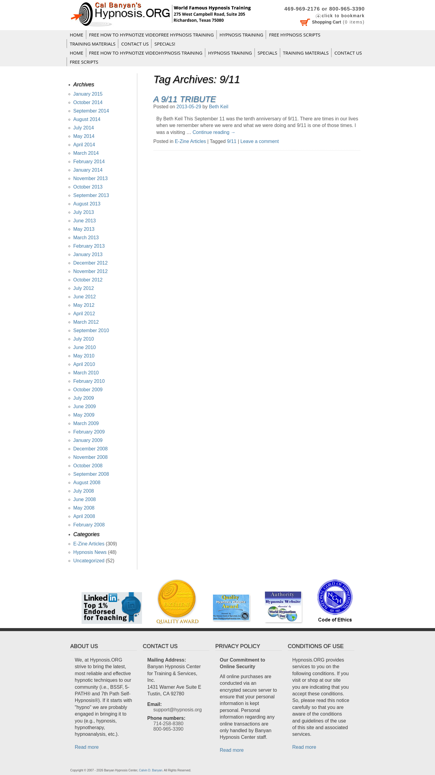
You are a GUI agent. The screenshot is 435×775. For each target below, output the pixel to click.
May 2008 (84, 507)
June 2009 (84, 406)
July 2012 (83, 288)
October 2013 (88, 186)
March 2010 (86, 372)
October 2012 (88, 279)
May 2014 (84, 136)
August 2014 (87, 119)
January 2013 (88, 254)
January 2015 (88, 94)
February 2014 (89, 161)
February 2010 (89, 381)
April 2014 (84, 144)
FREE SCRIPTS (84, 62)
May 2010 (84, 355)
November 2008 (90, 457)
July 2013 (83, 212)
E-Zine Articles (190, 141)
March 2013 (86, 237)
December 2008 (90, 448)
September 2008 (91, 474)
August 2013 (87, 203)
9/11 (232, 141)
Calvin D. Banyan (150, 770)
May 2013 (84, 229)
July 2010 (83, 338)
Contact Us (135, 44)
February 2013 (89, 246)
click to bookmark (343, 15)
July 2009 (83, 398)
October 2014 (88, 102)
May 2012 (84, 305)
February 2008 (89, 524)
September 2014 (91, 110)
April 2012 (84, 313)
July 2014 (83, 127)
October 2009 (88, 389)
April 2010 (84, 364)
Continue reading (214, 132)
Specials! (164, 44)
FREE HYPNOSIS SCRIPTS (294, 35)
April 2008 (84, 516)
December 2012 (90, 262)
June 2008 (84, 499)
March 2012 (86, 322)
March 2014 (86, 153)
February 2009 (89, 431)
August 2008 (87, 482)
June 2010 (84, 347)
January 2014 (88, 170)
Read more (87, 747)
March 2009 (86, 423)
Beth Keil (218, 106)
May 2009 (84, 415)
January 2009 (88, 440)
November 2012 (90, 271)
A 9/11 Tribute (184, 99)
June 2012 (84, 296)
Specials (267, 53)
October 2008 (88, 465)
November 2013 (90, 178)
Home (76, 35)
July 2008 (83, 491)
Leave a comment (259, 141)
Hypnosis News (90, 552)
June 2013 (84, 220)
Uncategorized (89, 560)
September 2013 (91, 195)
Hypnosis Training (241, 35)
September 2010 (91, 330)
